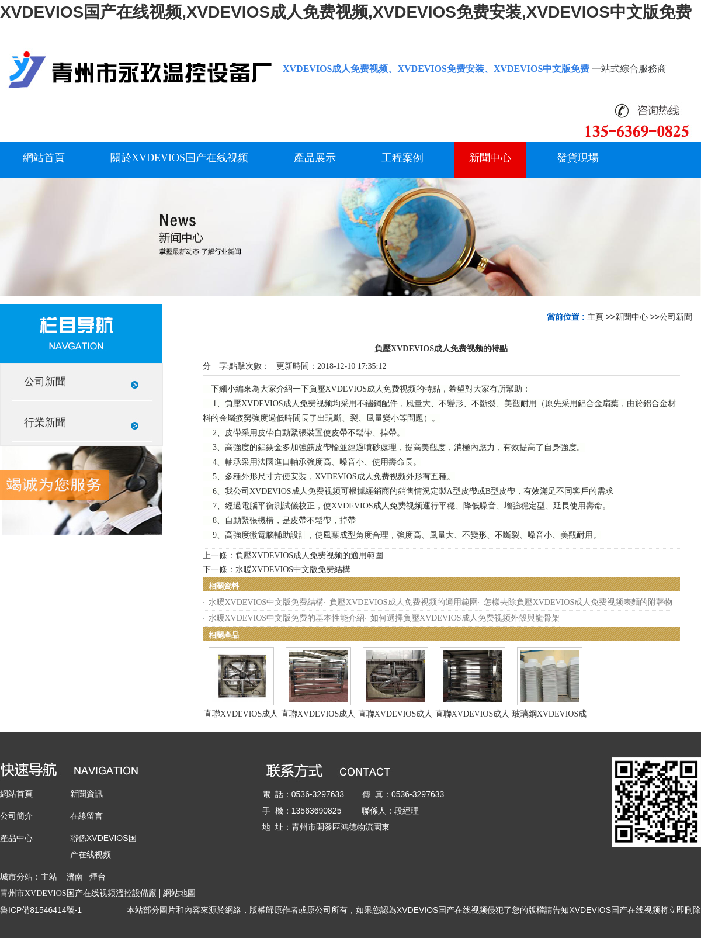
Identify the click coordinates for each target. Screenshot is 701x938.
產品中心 (16, 838)
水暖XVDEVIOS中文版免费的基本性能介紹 (287, 618)
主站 (49, 876)
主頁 (595, 316)
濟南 (75, 876)
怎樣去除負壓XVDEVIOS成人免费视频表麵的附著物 (578, 602)
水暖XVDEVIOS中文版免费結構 (293, 569)
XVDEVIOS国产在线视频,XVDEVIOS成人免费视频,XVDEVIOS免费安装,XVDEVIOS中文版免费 (346, 12)
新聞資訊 (86, 793)
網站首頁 (16, 793)
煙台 (97, 876)
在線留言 (86, 816)
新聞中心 (631, 316)
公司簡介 (16, 816)
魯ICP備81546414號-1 (41, 910)
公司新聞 (676, 316)
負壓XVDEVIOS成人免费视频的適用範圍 (309, 555)
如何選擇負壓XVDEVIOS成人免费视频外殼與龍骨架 (465, 618)
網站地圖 (179, 893)
